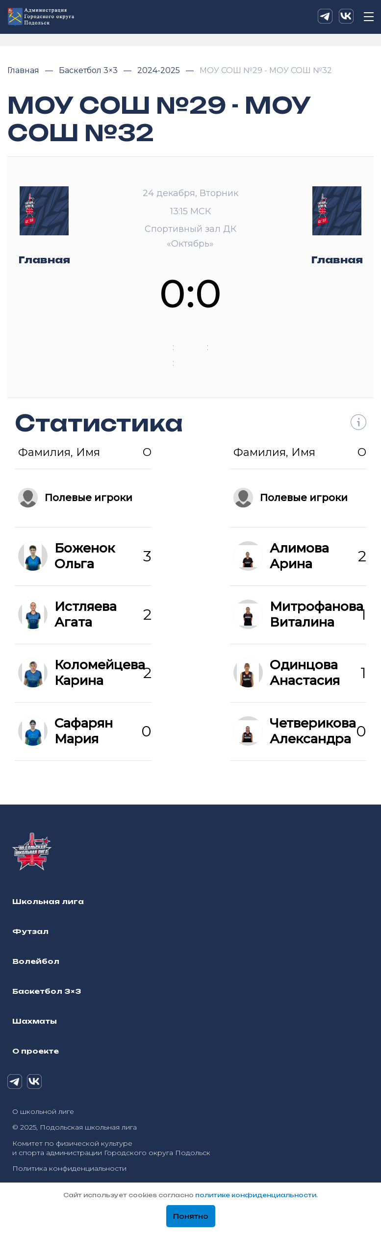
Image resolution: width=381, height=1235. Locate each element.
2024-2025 (159, 70)
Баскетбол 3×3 (89, 70)
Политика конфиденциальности (69, 1168)
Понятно (190, 1216)
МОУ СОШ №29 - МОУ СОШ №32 (266, 70)
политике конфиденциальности (255, 1195)
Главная (24, 70)
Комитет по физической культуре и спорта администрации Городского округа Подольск (111, 1148)
